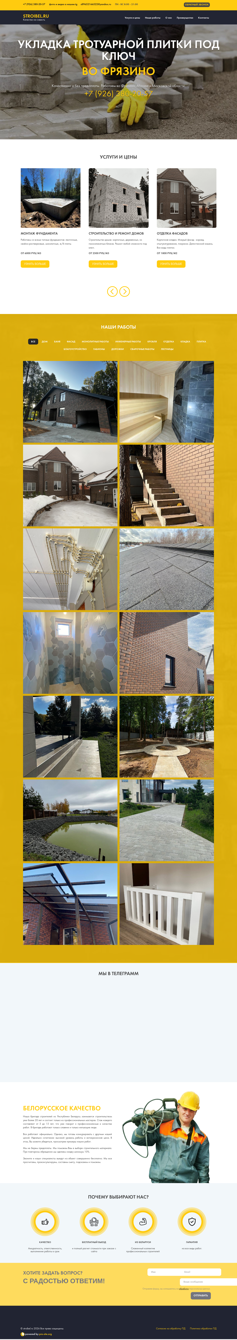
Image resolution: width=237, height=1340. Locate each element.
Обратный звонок (197, 5)
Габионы (99, 349)
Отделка (168, 342)
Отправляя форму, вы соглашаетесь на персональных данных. (176, 1290)
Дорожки (117, 349)
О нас (168, 18)
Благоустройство (75, 349)
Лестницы (167, 349)
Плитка (202, 342)
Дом (44, 342)
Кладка (186, 342)
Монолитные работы (94, 342)
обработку (184, 1290)
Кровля (152, 342)
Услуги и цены (132, 18)
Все (32, 342)
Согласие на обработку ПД (170, 1329)
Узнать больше (35, 263)
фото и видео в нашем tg (63, 4)
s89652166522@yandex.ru (95, 4)
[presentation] (112, 292)
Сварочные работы (142, 349)
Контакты (203, 18)
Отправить (201, 1296)
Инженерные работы (128, 342)
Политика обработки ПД (203, 1329)
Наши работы (152, 18)
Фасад (70, 342)
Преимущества (185, 18)
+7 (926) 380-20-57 (34, 4)
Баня (56, 342)
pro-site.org (45, 1335)
